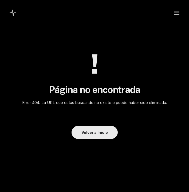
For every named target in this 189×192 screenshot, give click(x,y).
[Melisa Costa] (13, 13)
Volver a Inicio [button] (94, 132)
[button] (176, 13)
